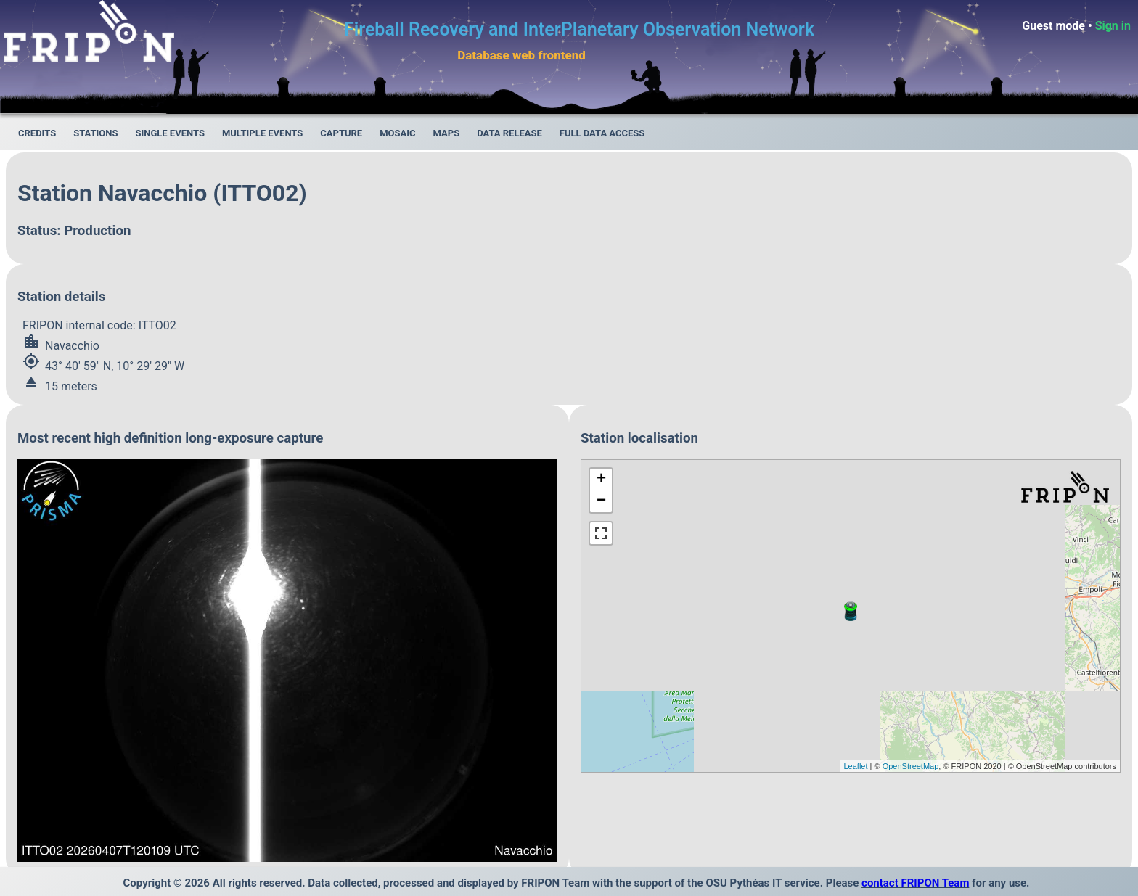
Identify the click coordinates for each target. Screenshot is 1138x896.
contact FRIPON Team (915, 882)
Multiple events (262, 133)
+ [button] (601, 479)
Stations (95, 133)
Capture (341, 133)
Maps (446, 133)
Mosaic (397, 133)
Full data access (602, 133)
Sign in (1113, 26)
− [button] (601, 501)
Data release (509, 133)
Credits (37, 133)
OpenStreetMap (911, 766)
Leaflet (856, 766)
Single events (169, 133)
